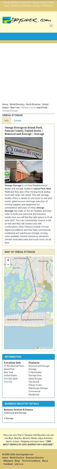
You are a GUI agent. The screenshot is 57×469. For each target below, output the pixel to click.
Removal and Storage (15, 413)
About (45, 461)
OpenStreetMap (48, 348)
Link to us (18, 464)
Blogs (17, 461)
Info (7, 120)
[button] (8, 260)
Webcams (8, 461)
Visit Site (8, 382)
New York (15, 107)
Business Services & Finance (18, 409)
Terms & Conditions (31, 461)
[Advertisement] (28, 71)
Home (5, 104)
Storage (8, 418)
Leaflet (39, 348)
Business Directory (35, 457)
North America (33, 104)
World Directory (17, 104)
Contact (17, 120)
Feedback (8, 464)
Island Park (42, 107)
